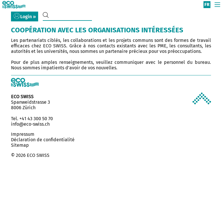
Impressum (22, 134)
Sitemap (20, 145)
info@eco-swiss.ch (30, 124)
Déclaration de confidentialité (43, 139)
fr (207, 4)
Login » (28, 16)
